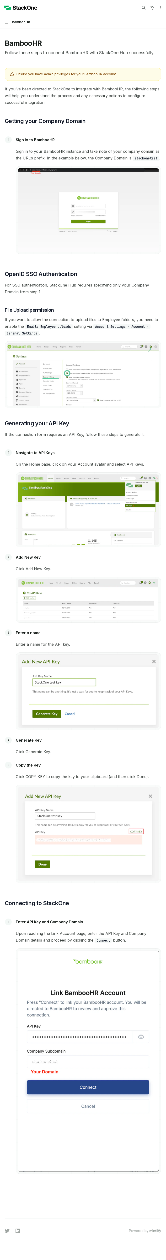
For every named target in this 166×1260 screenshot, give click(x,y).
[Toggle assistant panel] (152, 8)
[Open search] (143, 8)
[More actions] (159, 7)
